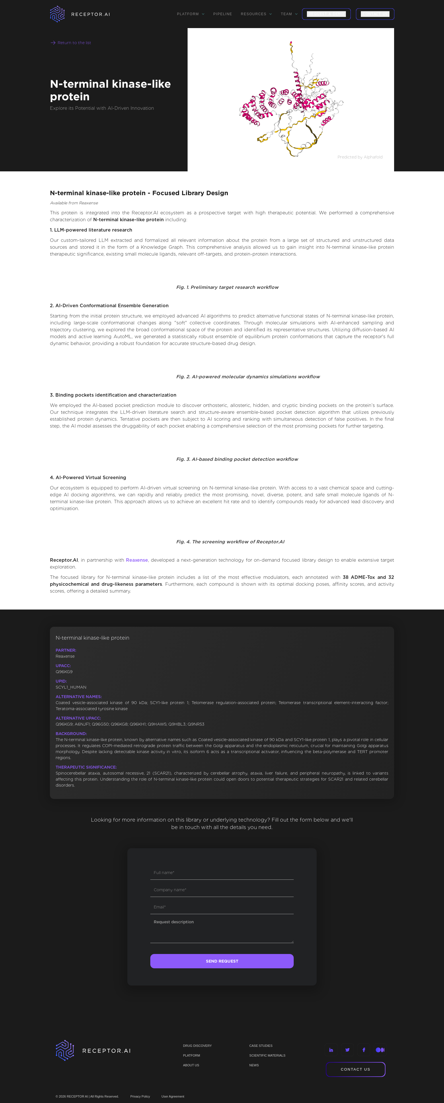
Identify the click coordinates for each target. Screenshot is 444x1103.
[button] (190, 14)
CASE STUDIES (260, 1045)
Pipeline (222, 14)
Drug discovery (197, 1045)
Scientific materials (267, 1055)
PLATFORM (191, 1055)
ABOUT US (191, 1065)
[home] (87, 14)
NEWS (254, 1065)
